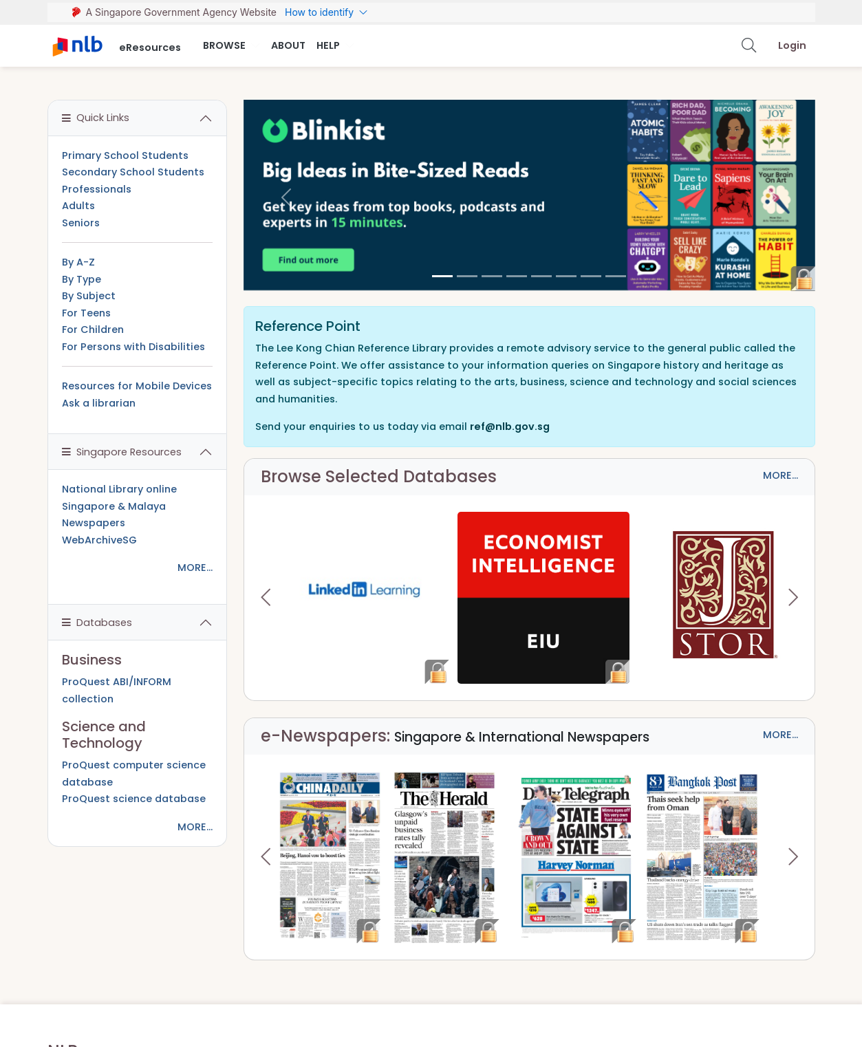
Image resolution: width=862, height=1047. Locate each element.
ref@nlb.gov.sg (510, 426)
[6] (591, 276)
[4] (541, 276)
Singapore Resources (122, 452)
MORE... (780, 475)
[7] (615, 276)
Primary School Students (125, 155)
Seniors (81, 223)
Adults (78, 206)
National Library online (119, 489)
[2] (492, 276)
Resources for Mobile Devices (137, 386)
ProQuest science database (134, 799)
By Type (81, 279)
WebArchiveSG (99, 540)
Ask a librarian (99, 403)
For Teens (86, 313)
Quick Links (95, 118)
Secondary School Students (133, 172)
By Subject (89, 296)
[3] (516, 276)
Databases (97, 622)
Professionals (96, 189)
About (288, 45)
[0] (442, 276)
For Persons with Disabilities (133, 347)
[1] (467, 276)
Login (792, 45)
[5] (566, 276)
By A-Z (78, 262)
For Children (93, 329)
